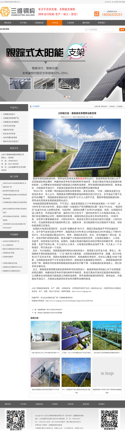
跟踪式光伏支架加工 (11, 141)
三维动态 (54, 23)
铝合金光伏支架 (9, 134)
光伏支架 (59, 425)
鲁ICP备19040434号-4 (73, 422)
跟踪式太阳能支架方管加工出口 (13, 249)
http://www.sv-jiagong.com (81, 291)
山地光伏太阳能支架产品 (11, 241)
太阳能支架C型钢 (8, 253)
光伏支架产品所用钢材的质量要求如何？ (107, 353)
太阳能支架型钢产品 (11, 118)
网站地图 (122, 2)
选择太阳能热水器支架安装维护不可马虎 (45, 389)
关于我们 (23, 23)
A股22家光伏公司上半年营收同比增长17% (45, 353)
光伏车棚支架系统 (10, 137)
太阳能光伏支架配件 (11, 122)
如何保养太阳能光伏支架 (11, 191)
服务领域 (86, 23)
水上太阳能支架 (8, 245)
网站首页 (7, 23)
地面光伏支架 (8, 130)
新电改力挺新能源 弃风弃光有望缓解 (50, 313)
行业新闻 (119, 106)
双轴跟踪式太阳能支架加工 (12, 271)
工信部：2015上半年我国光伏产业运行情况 (76, 353)
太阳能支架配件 (8, 257)
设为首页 (108, 2)
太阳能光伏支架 (78, 415)
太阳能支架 (39, 23)
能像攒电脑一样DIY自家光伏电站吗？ (50, 309)
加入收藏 (115, 2)
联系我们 (101, 23)
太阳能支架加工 (9, 114)
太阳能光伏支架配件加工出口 (12, 267)
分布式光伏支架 (9, 126)
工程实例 (70, 23)
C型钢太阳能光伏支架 (10, 263)
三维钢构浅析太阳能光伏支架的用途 (15, 202)
